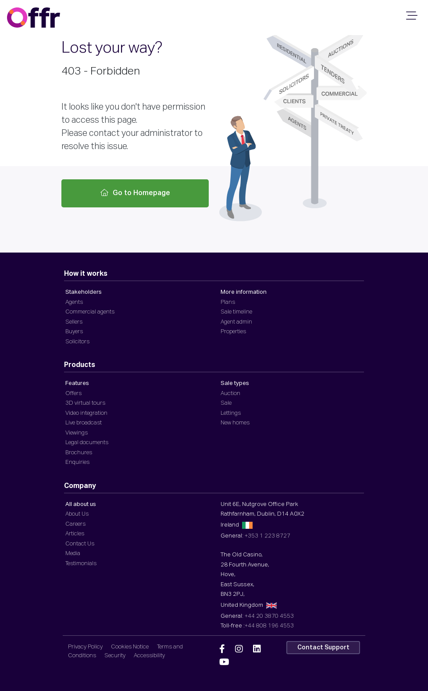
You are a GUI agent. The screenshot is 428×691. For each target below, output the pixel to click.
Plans (228, 302)
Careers (75, 524)
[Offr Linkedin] (257, 649)
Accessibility (149, 656)
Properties (233, 332)
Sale (226, 403)
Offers (73, 393)
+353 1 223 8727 (267, 536)
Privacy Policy (85, 647)
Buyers (74, 332)
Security (114, 656)
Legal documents (86, 442)
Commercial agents (89, 312)
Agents (74, 302)
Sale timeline (236, 312)
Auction (230, 393)
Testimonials (80, 563)
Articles (74, 534)
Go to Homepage (135, 193)
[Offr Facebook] (222, 649)
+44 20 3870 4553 (269, 616)
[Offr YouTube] (224, 662)
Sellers (73, 322)
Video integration (86, 413)
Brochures (78, 453)
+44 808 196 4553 (269, 626)
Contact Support (323, 648)
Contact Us (79, 544)
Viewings (76, 433)
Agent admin (236, 322)
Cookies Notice (130, 647)
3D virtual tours (85, 403)
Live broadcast (83, 423)
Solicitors (77, 342)
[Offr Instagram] (239, 649)
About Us (77, 514)
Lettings (231, 413)
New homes (235, 423)
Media (72, 553)
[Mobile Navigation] (410, 18)
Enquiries (77, 462)
